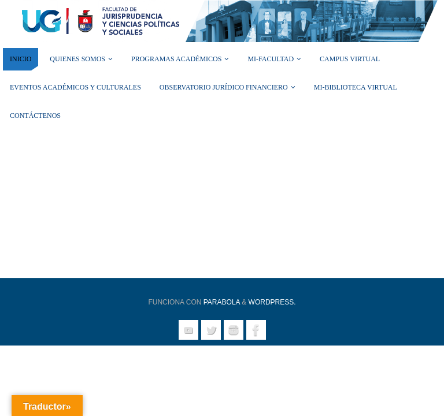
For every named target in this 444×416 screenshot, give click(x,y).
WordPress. (272, 302)
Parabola (222, 302)
